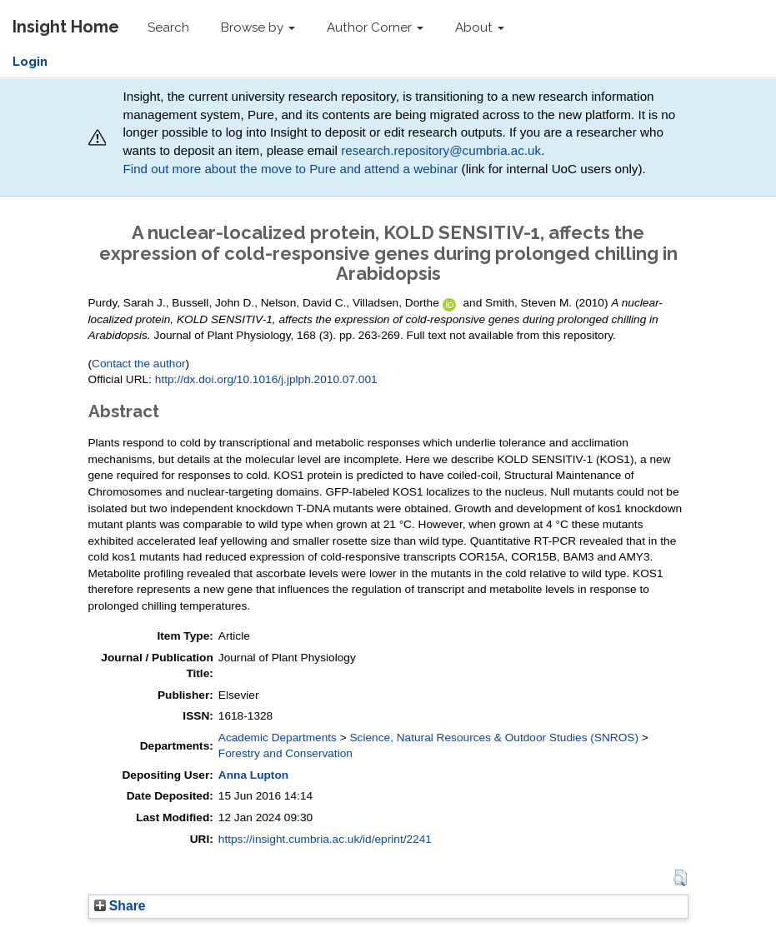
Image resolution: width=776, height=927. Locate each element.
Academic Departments (277, 737)
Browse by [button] (258, 27)
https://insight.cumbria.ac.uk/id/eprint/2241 (325, 839)
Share (120, 906)
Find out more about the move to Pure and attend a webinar (290, 169)
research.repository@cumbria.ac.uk (441, 150)
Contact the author (139, 363)
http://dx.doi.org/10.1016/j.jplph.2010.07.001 (266, 379)
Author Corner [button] (375, 27)
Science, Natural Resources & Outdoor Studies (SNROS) (494, 737)
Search (168, 27)
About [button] (479, 27)
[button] (679, 878)
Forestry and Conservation (285, 753)
